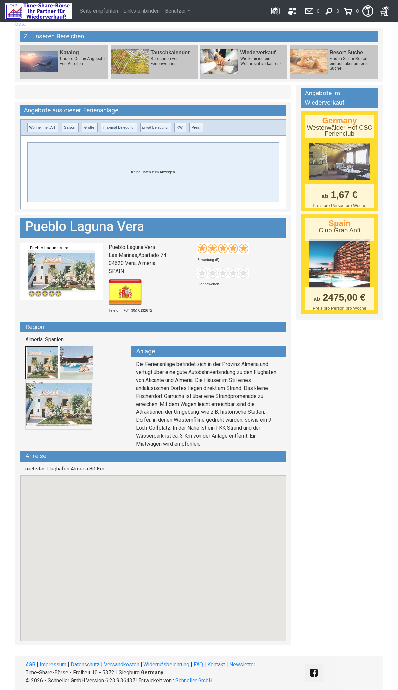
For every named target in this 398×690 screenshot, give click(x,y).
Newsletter (242, 664)
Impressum (53, 664)
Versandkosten (121, 664)
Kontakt (216, 664)
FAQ (198, 664)
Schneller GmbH (193, 680)
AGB (30, 664)
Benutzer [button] (175, 11)
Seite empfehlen (99, 11)
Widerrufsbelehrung (166, 664)
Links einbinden (141, 11)
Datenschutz (85, 664)
